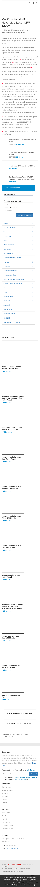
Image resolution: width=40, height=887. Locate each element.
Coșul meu (5, 816)
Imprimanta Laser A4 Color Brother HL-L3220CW (12, 428)
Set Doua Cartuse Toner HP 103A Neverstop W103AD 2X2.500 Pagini (21, 178)
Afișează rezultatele (25, 215)
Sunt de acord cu (19, 777)
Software (6, 223)
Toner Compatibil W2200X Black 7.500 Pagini (11, 458)
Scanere (6, 262)
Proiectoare (7, 236)
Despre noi (5, 793)
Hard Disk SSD (9, 318)
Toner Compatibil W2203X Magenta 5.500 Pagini (11, 487)
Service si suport (7, 790)
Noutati (14, 33)
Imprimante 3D (8, 253)
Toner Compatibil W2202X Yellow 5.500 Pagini (11, 517)
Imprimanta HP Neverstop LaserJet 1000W (21, 153)
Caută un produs (7, 828)
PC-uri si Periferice (10, 227)
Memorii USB (8, 309)
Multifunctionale (7, 33)
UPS (5, 240)
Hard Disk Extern (9, 314)
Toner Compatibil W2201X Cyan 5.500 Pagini (11, 546)
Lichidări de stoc (7, 825)
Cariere (4, 799)
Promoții (4, 819)
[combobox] (18, 197)
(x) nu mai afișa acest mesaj (25, 885)
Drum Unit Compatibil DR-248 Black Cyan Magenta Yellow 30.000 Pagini (13, 398)
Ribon (5, 292)
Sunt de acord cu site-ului (16, 780)
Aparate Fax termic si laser (12, 258)
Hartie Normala (9, 296)
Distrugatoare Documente (12, 322)
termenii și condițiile (20, 779)
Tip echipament (9, 194)
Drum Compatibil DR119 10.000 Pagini (11, 576)
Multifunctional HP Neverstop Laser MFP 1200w (23, 141)
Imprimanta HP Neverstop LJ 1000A (22, 166)
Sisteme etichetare (10, 275)
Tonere (6, 232)
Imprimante (21, 33)
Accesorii (7, 305)
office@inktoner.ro (12, 848)
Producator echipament (12, 201)
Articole (4, 803)
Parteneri (5, 796)
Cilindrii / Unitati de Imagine (13, 283)
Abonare (33, 774)
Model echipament (10, 208)
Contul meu (6, 813)
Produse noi (6, 822)
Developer (7, 288)
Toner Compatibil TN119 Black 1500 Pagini (11, 666)
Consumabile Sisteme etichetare (14, 279)
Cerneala (7, 266)
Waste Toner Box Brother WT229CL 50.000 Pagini (11, 367)
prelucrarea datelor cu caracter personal (26, 777)
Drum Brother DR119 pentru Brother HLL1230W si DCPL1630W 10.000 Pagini (12, 606)
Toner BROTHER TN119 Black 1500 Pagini (11, 637)
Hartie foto (7, 301)
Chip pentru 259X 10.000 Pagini (11, 696)
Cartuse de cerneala (10, 271)
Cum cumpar (6, 787)
